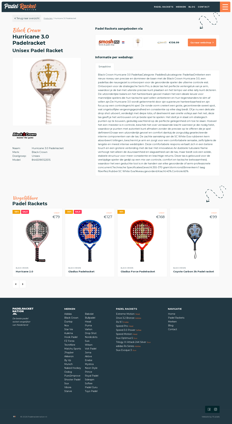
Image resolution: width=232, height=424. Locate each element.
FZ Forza (69, 340)
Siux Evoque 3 (126, 350)
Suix (87, 340)
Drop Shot (91, 333)
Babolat (89, 313)
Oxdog (68, 371)
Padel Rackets (163, 7)
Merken (181, 7)
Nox (66, 325)
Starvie (68, 391)
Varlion (88, 329)
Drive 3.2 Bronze (128, 317)
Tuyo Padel (91, 391)
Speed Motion (126, 334)
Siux (66, 383)
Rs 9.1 (122, 321)
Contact (204, 7)
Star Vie (68, 329)
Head (88, 321)
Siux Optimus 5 (126, 338)
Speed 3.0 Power (128, 330)
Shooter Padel (72, 379)
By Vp (67, 360)
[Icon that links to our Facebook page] (209, 409)
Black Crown (71, 317)
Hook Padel (70, 337)
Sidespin (89, 379)
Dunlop (68, 321)
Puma (88, 325)
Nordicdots (91, 337)
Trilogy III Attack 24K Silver (133, 342)
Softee (88, 383)
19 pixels (216, 416)
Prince (88, 371)
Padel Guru (91, 387)
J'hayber (69, 352)
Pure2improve (72, 375)
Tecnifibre (69, 344)
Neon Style (91, 368)
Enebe (88, 360)
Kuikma (68, 333)
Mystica (89, 364)
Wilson (88, 344)
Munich (68, 364)
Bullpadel (90, 317)
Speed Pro (124, 326)
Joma (88, 352)
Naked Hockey (72, 368)
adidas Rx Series (128, 346)
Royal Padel (91, 375)
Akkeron (69, 356)
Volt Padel (90, 348)
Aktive (88, 356)
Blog (191, 7)
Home (171, 313)
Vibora (67, 387)
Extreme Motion (128, 313)
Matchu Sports (72, 348)
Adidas (68, 313)
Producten (48, 18)
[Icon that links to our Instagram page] (216, 409)
